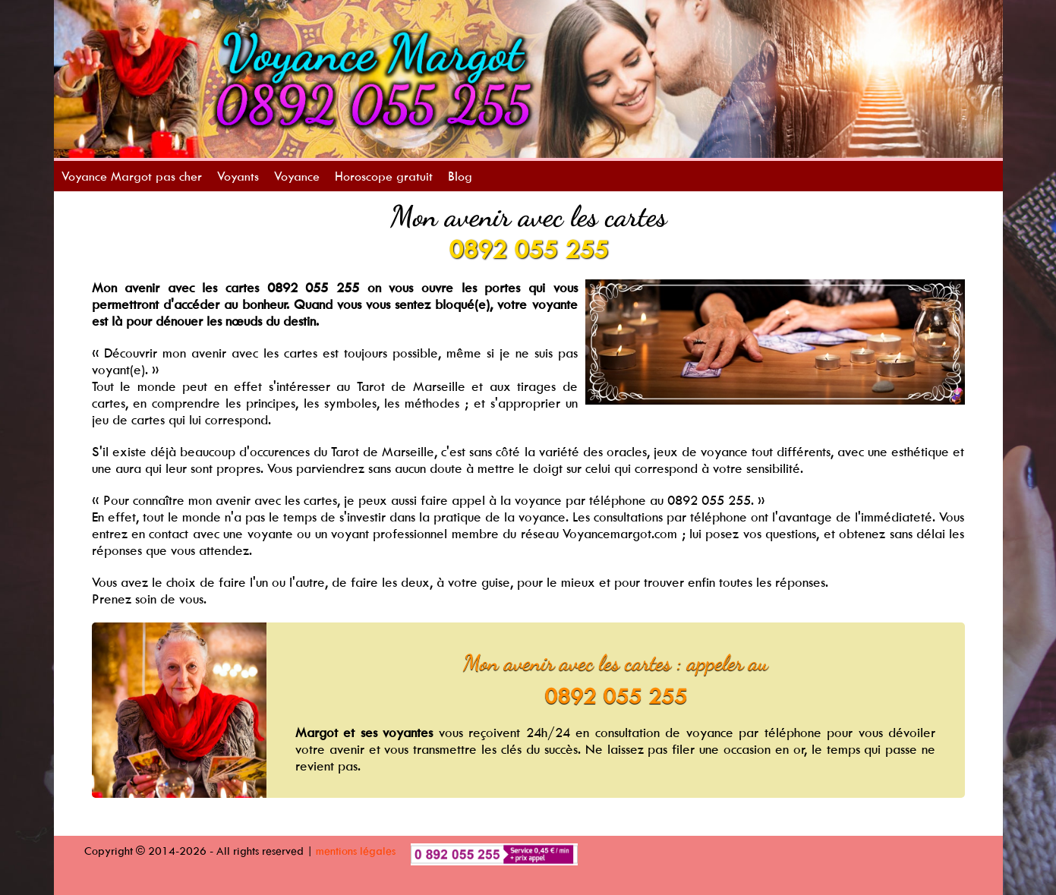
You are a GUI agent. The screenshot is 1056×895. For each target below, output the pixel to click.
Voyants (238, 176)
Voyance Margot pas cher (131, 176)
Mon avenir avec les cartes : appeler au (615, 663)
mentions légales (356, 850)
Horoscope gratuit (384, 176)
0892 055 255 (528, 249)
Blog (460, 176)
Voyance (297, 176)
